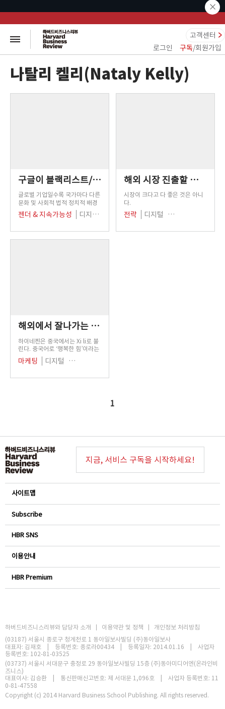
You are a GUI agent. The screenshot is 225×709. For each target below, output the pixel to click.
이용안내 (112, 556)
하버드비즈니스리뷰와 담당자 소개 (48, 627)
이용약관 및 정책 (122, 627)
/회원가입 (200, 47)
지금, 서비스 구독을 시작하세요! (140, 460)
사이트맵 (112, 493)
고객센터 (203, 35)
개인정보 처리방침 (177, 627)
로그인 (163, 47)
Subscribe (112, 514)
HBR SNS (112, 535)
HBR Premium (112, 577)
